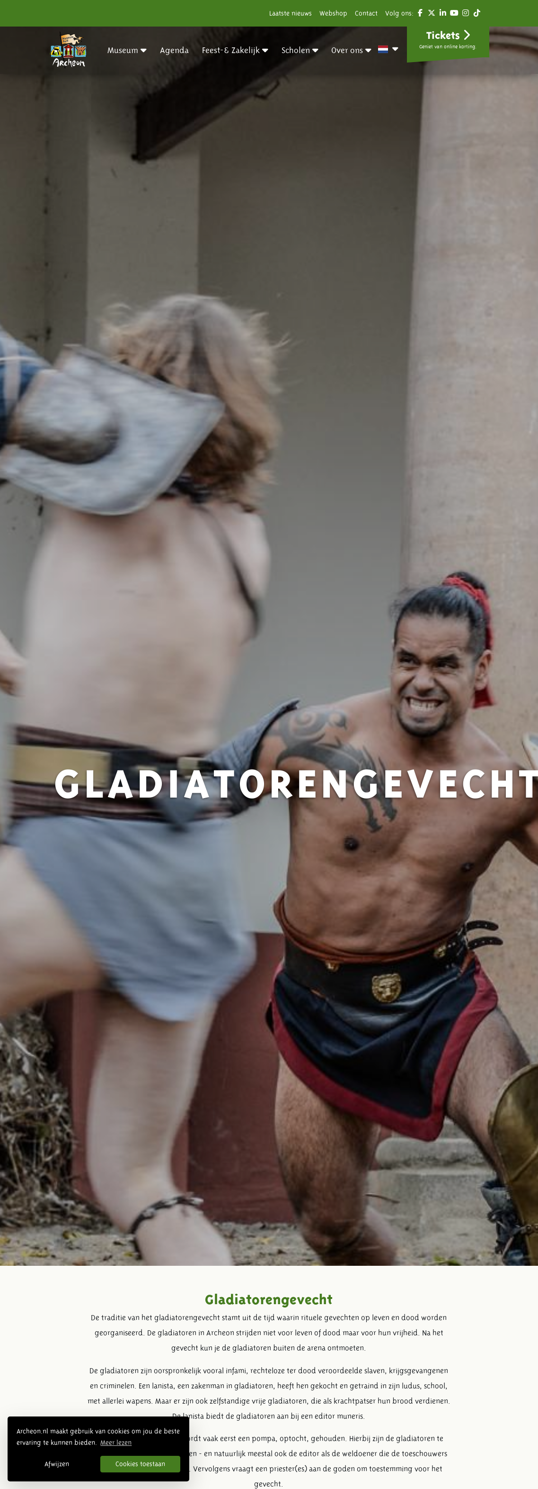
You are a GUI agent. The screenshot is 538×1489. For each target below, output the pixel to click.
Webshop (333, 13)
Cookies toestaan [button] (140, 1464)
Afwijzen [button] (56, 1464)
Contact (366, 13)
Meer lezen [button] (116, 1442)
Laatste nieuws (290, 13)
